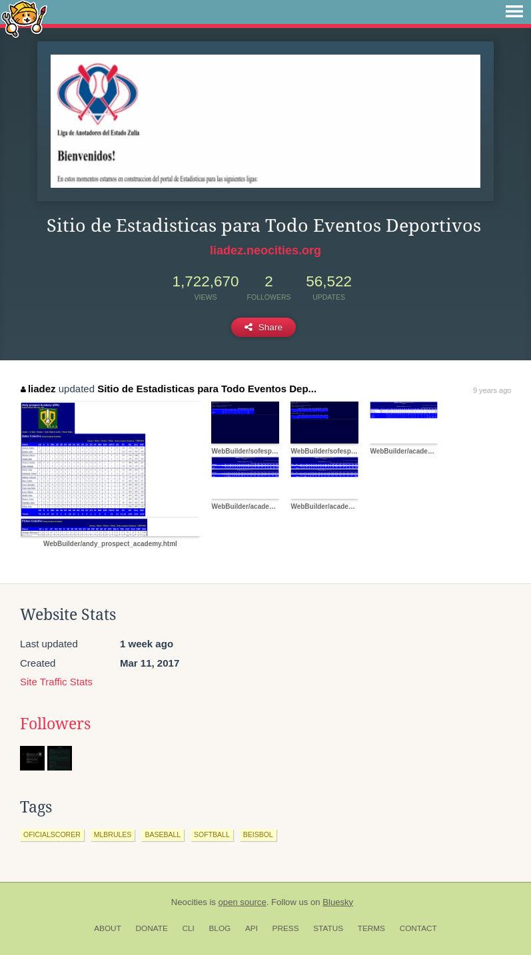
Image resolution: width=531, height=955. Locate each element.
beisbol (258, 834)
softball (212, 834)
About (107, 928)
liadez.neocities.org (265, 250)
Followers (55, 724)
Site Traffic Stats (56, 681)
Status (328, 928)
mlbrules (113, 834)
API (251, 928)
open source (242, 902)
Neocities (189, 902)
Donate (152, 928)
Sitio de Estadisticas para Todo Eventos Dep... (206, 388)
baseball (163, 834)
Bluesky (337, 902)
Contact (418, 928)
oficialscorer (52, 834)
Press (285, 928)
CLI (188, 928)
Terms (371, 928)
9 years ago (492, 390)
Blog (220, 928)
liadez (38, 388)
